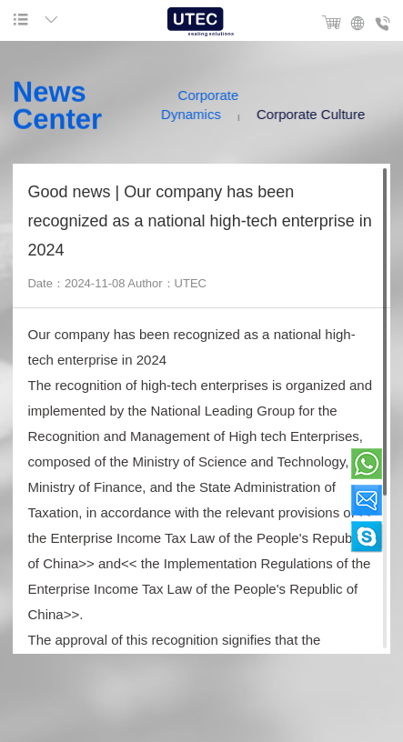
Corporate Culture (316, 114)
